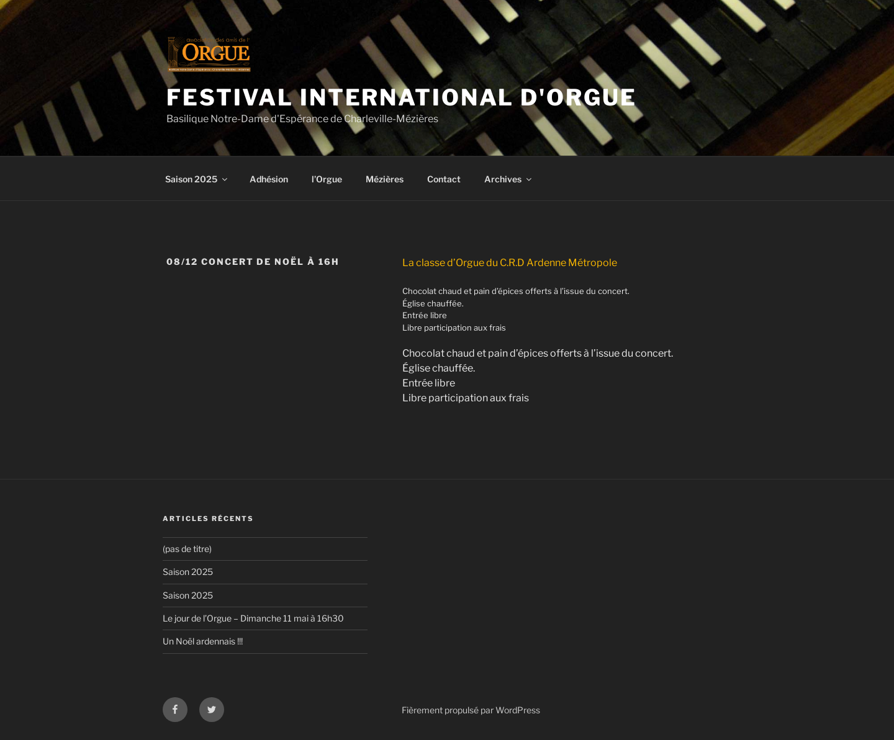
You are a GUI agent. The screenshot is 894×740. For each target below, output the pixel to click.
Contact (444, 179)
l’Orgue (327, 179)
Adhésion (269, 179)
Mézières (385, 179)
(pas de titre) (187, 548)
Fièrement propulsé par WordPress (471, 710)
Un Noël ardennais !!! (203, 641)
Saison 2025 (197, 179)
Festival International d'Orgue (401, 97)
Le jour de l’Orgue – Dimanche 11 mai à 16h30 (253, 618)
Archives (508, 179)
